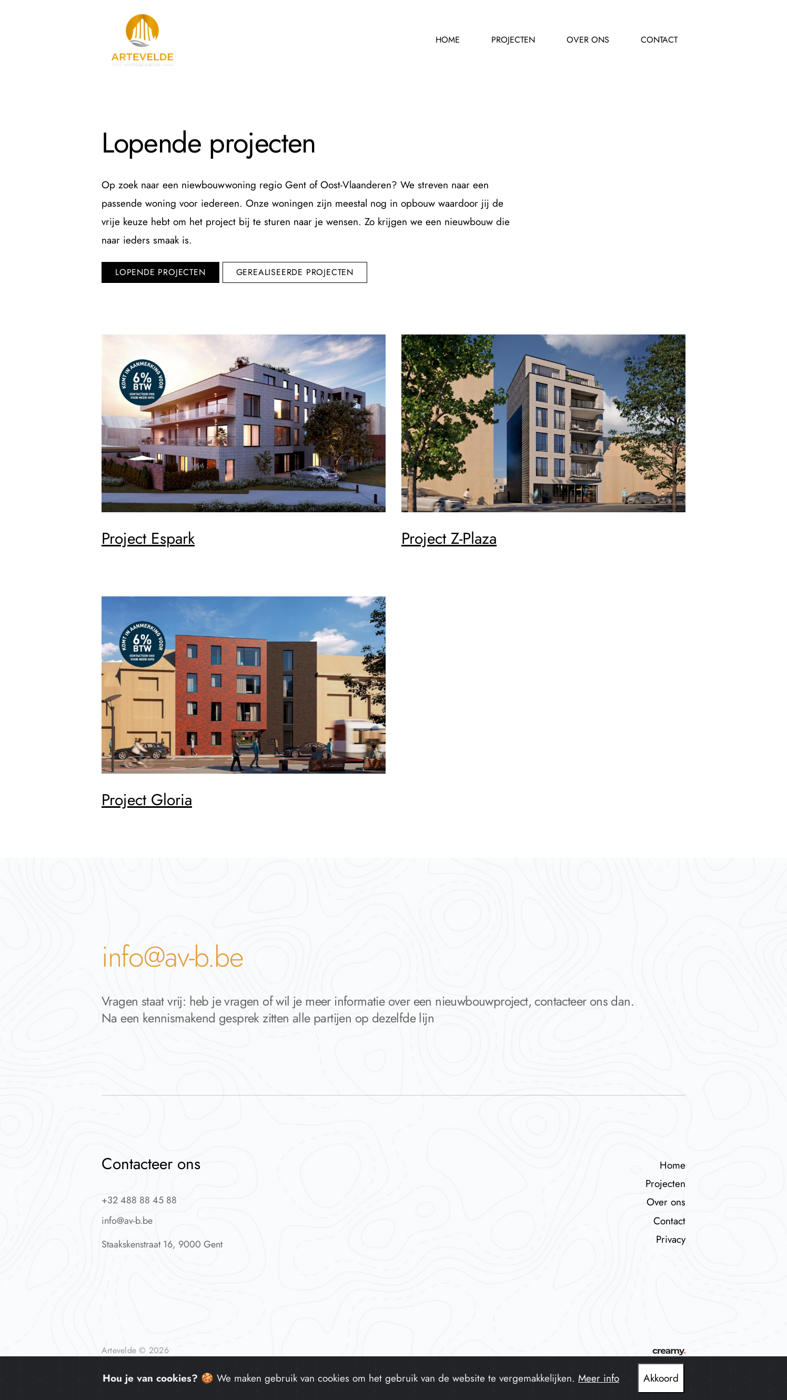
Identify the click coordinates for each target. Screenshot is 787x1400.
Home (448, 40)
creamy (668, 1350)
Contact (659, 40)
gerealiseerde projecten (295, 272)
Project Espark (148, 538)
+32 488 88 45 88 (139, 1200)
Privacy (670, 1239)
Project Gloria (147, 799)
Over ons (588, 40)
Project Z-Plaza (449, 538)
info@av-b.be (173, 956)
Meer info (598, 1378)
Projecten (513, 40)
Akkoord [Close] (661, 1378)
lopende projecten (160, 272)
